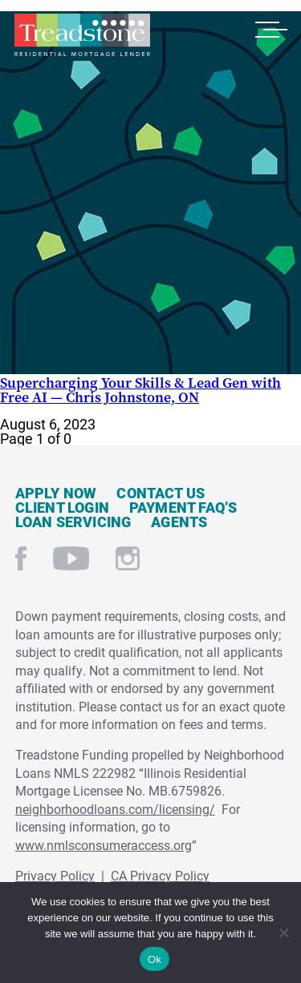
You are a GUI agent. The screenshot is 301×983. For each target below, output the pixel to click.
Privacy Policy (55, 875)
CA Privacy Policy (160, 875)
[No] (283, 931)
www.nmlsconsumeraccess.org (103, 844)
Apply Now (56, 492)
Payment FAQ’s (183, 507)
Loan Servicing (73, 521)
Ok (154, 959)
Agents (179, 521)
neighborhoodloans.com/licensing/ (115, 808)
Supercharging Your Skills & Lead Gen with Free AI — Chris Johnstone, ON (140, 390)
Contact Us (160, 492)
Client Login (62, 507)
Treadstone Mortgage (82, 35)
